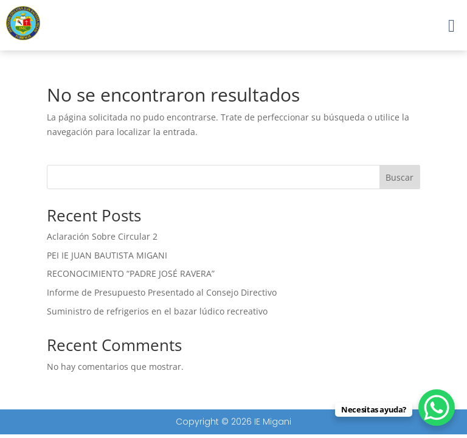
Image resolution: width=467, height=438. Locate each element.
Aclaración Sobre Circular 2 (102, 236)
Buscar (399, 177)
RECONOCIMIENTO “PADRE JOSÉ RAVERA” (131, 273)
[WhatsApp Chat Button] (436, 407)
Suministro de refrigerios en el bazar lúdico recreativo (157, 311)
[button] (451, 25)
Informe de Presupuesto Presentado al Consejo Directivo (162, 292)
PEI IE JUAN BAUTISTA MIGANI (107, 255)
